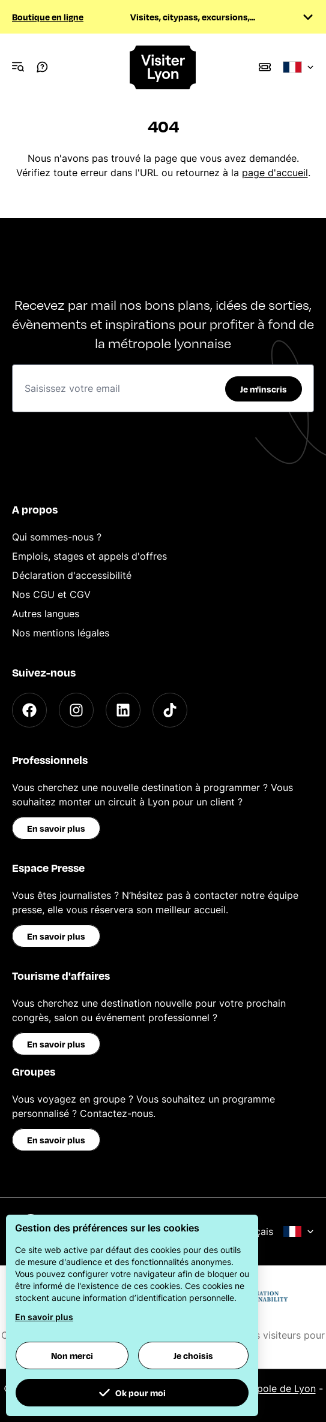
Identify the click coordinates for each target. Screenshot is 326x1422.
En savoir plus (56, 828)
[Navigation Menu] (18, 67)
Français (274, 1231)
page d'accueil (275, 173)
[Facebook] (29, 710)
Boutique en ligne (47, 17)
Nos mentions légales (60, 633)
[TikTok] (169, 710)
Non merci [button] (72, 1355)
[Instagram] (76, 710)
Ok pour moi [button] (132, 1393)
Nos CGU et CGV (51, 594)
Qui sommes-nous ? (56, 537)
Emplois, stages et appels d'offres (89, 556)
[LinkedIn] (123, 710)
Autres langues (45, 614)
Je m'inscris (263, 389)
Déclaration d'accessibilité (71, 575)
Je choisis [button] (193, 1355)
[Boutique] (265, 67)
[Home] (163, 67)
